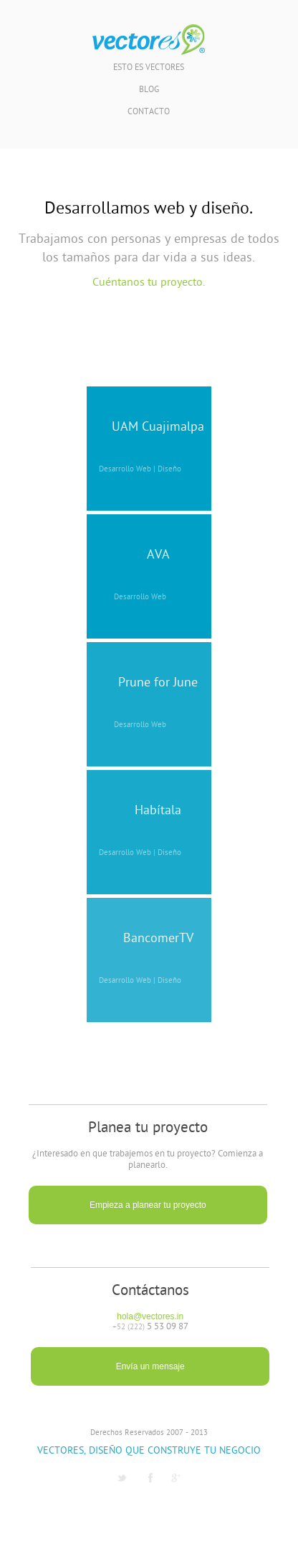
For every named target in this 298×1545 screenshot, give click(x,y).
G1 (176, 1478)
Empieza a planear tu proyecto (148, 1205)
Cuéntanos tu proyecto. (148, 283)
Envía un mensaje (150, 1366)
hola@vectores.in (150, 1316)
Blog (149, 90)
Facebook (150, 1478)
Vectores (148, 40)
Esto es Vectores (148, 68)
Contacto (149, 112)
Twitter (122, 1478)
